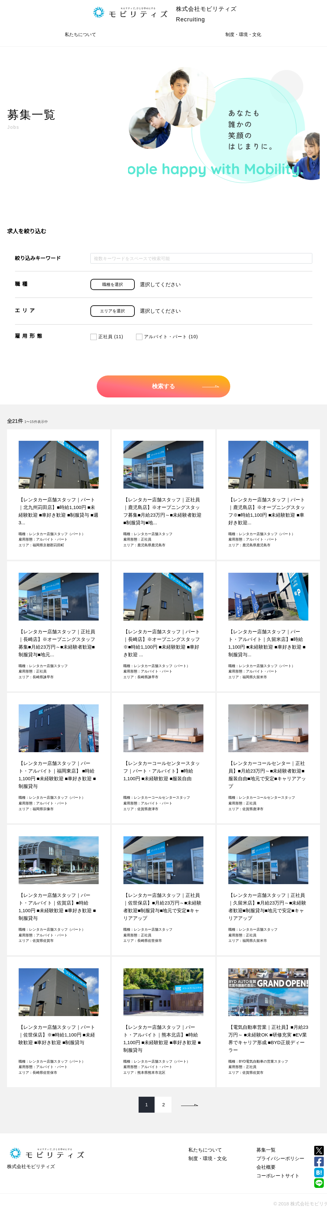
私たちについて (80, 34)
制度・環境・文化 (243, 34)
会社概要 (266, 1167)
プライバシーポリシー (280, 1158)
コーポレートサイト (278, 1175)
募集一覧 (266, 1149)
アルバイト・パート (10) (167, 336)
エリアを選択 (112, 311)
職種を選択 (112, 284)
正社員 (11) (107, 336)
